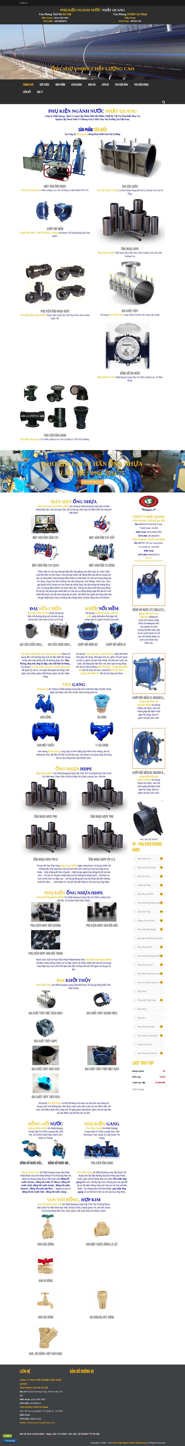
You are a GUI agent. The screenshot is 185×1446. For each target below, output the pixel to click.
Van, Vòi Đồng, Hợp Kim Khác (45, 1353)
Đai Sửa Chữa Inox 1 (32, 644)
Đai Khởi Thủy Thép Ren (46, 1097)
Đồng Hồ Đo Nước (130, 373)
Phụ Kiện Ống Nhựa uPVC (148, 973)
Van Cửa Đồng (45, 1244)
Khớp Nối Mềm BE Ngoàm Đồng (150, 772)
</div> (117, 1396)
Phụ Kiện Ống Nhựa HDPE (55, 311)
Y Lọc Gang (101, 745)
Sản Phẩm (60, 84)
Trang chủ (28, 84)
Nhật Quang (138, 1089)
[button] (14, 51)
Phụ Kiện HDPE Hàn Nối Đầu (102, 925)
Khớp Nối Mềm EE (116, 644)
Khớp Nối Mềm (55, 228)
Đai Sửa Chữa (130, 186)
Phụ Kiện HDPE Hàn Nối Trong (45, 953)
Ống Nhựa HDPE (130, 248)
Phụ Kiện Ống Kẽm (145, 1027)
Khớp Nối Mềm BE (88, 644)
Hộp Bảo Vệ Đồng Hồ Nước (148, 938)
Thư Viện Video (141, 84)
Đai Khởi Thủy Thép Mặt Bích (102, 1069)
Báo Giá (91, 84)
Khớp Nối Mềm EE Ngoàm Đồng (150, 697)
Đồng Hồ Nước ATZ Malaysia (149, 609)
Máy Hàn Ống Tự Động (102, 565)
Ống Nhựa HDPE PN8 (101, 816)
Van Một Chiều (45, 745)
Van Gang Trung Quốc (146, 1035)
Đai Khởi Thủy (130, 311)
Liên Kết (27, 92)
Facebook (10, 1440)
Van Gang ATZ (143, 859)
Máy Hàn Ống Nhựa (55, 186)
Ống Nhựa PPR (143, 947)
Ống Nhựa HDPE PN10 (45, 859)
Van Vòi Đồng (45, 1317)
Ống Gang (140, 1009)
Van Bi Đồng (46, 1280)
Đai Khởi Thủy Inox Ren (45, 1069)
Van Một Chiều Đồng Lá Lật (102, 1244)
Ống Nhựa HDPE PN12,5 (102, 859)
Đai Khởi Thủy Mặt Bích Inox (45, 1013)
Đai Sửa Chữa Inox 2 (60, 644)
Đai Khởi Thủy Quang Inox (101, 1013)
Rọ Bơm (101, 717)
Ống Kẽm (140, 1018)
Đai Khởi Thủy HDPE (45, 1041)
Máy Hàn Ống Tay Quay (45, 565)
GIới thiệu (44, 84)
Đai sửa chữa (142, 876)
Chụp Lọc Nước (143, 1044)
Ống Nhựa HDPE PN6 (45, 816)
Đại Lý (40, 92)
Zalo (7, 1436)
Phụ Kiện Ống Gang (55, 435)
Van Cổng (45, 717)
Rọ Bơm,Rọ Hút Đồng (102, 1317)
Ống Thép (140, 991)
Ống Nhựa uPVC (144, 965)
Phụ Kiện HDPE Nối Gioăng (45, 925)
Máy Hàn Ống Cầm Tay (46, 537)
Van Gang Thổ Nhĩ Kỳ (146, 1053)
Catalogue (76, 84)
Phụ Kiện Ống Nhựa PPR (148, 956)
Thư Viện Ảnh (121, 84)
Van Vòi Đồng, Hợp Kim (147, 982)
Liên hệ (105, 84)
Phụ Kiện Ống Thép (145, 1000)
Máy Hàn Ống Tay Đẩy (102, 537)
